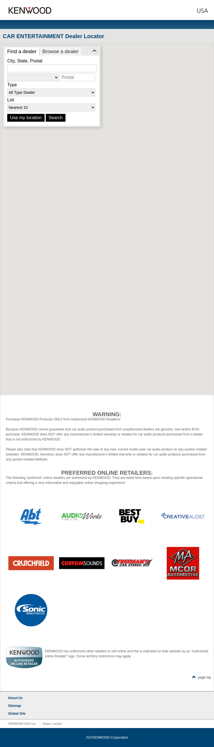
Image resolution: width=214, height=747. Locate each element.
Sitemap (14, 706)
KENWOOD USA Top (22, 723)
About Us (15, 698)
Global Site (17, 714)
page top (201, 677)
